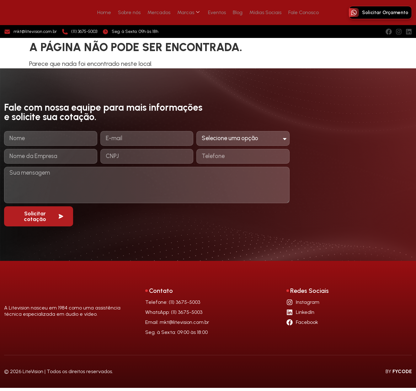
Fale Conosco (297, 12)
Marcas (189, 12)
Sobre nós (134, 12)
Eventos (216, 12)
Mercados (161, 12)
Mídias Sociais (261, 12)
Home (111, 12)
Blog (235, 12)
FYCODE (402, 375)
